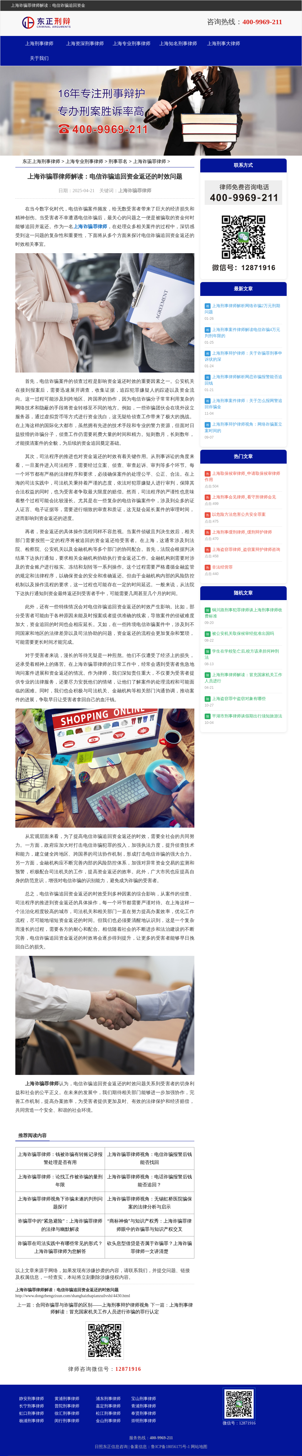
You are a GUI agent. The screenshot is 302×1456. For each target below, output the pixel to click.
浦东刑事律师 (108, 1398)
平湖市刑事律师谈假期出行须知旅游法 (243, 716)
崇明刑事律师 (143, 1421)
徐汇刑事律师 (67, 1413)
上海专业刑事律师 (131, 43)
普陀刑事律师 (67, 1406)
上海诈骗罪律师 (149, 161)
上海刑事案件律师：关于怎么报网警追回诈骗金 (243, 403)
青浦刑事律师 (143, 1406)
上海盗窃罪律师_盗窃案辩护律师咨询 (242, 550)
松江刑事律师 (108, 1413)
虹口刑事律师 (31, 1413)
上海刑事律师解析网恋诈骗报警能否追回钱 (243, 380)
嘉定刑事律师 (108, 1406)
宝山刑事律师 (143, 1398)
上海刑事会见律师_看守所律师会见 (240, 497)
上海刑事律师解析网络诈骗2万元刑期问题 (242, 308)
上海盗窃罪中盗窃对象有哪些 (235, 699)
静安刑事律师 (31, 1398)
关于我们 (39, 58)
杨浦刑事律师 (31, 1421)
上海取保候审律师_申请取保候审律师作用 (242, 476)
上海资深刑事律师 (85, 43)
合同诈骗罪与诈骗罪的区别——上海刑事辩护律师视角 (92, 1304)
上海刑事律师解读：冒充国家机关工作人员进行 (243, 677)
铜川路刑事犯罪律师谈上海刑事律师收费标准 (243, 612)
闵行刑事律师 (67, 1421)
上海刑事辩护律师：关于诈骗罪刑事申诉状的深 (243, 356)
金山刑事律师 (108, 1421)
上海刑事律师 (39, 43)
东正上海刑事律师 (41, 161)
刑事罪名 (118, 161)
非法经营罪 (219, 567)
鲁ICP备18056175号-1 (171, 1447)
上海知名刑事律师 (178, 43)
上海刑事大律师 (223, 43)
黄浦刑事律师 (67, 1398)
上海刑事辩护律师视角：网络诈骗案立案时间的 (243, 427)
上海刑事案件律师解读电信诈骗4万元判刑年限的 (242, 332)
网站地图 (199, 1447)
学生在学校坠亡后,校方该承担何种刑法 (242, 654)
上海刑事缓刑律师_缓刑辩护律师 (238, 532)
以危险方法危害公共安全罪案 (235, 515)
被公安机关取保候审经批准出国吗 (239, 634)
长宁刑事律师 (31, 1406)
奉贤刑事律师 (143, 1413)
